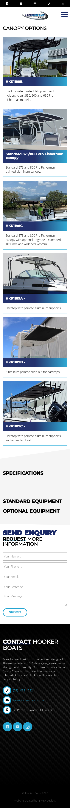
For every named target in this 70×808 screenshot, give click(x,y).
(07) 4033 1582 (23, 690)
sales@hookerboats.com (28, 700)
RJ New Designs (47, 800)
